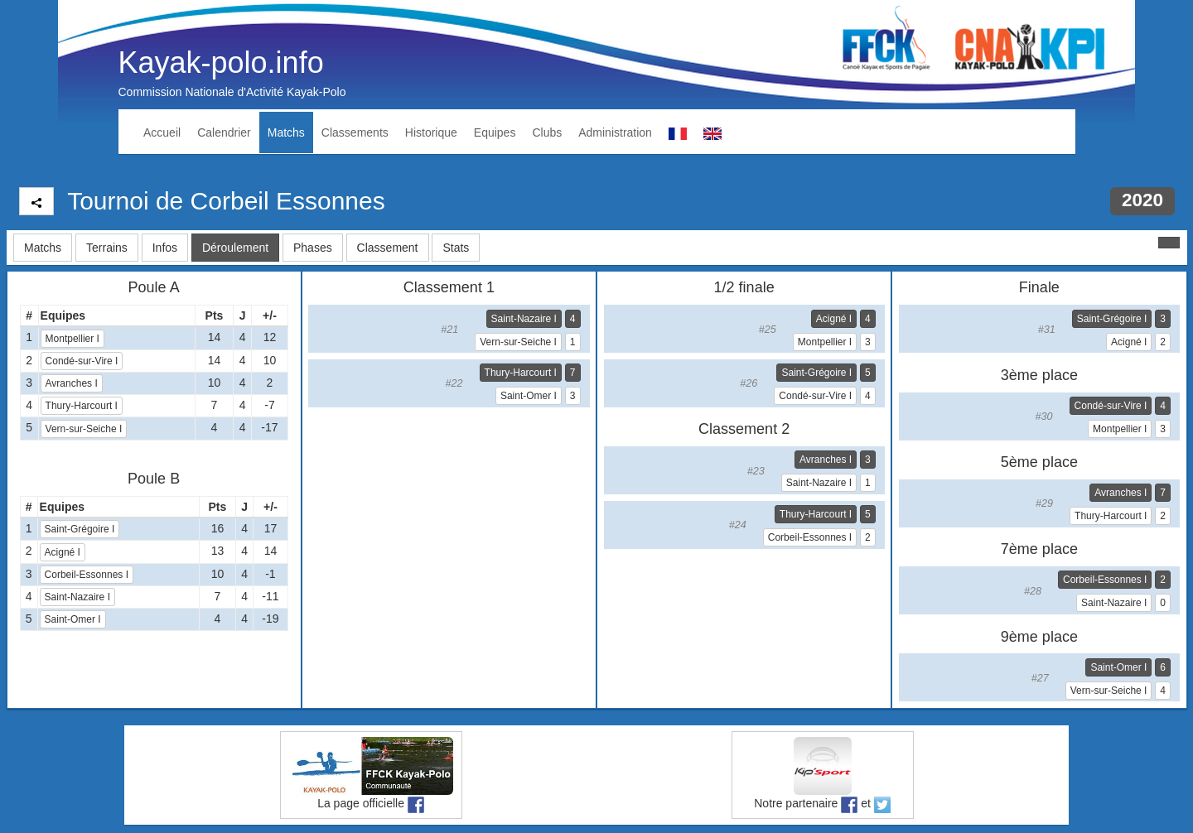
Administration (615, 132)
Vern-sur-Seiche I (84, 429)
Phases (312, 247)
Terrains (107, 247)
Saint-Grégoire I (80, 529)
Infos (164, 247)
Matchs (286, 132)
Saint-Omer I (73, 619)
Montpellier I (72, 338)
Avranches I (72, 383)
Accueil (162, 132)
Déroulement (235, 247)
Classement (387, 247)
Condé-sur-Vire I (82, 361)
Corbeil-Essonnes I (86, 574)
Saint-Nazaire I (77, 597)
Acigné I (62, 552)
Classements (355, 132)
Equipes (495, 132)
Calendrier (224, 132)
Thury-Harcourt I (82, 406)
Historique (431, 132)
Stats (455, 247)
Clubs (547, 132)
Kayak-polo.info (221, 62)
